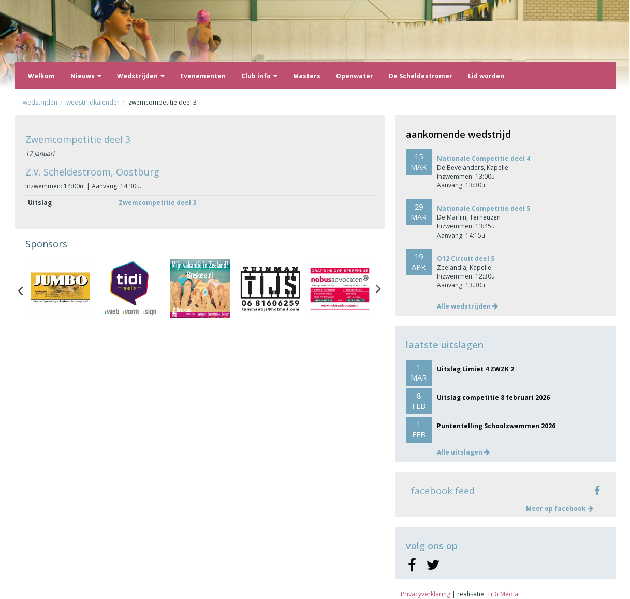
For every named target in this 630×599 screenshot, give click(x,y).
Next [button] (378, 288)
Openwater (354, 75)
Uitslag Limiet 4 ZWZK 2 (475, 368)
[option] (60, 288)
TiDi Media (502, 594)
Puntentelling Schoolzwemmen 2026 (496, 425)
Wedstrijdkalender (93, 102)
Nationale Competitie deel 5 (483, 208)
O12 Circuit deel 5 (465, 258)
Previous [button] (25, 288)
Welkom (41, 75)
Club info (259, 75)
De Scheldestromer (420, 75)
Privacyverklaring (425, 594)
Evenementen (203, 75)
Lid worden (486, 75)
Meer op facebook (559, 508)
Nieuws (85, 75)
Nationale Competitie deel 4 (483, 158)
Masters (306, 75)
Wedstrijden (141, 75)
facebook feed (443, 491)
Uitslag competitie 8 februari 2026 (493, 397)
